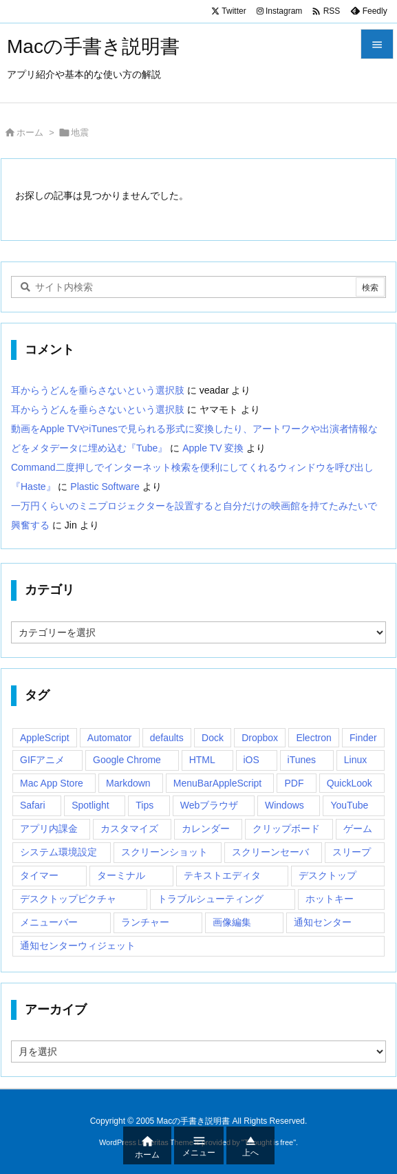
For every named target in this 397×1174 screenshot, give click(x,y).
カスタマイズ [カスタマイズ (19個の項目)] (129, 828)
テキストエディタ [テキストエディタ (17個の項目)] (222, 875)
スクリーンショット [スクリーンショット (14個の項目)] (164, 851)
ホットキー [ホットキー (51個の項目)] (329, 898)
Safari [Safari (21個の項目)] (32, 805)
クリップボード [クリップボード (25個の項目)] (286, 828)
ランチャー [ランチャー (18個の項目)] (145, 922)
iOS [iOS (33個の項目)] (251, 759)
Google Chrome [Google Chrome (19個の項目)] (127, 759)
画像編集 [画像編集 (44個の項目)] (232, 922)
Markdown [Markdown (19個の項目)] (128, 783)
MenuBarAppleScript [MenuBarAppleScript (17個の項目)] (217, 783)
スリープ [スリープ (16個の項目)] (351, 851)
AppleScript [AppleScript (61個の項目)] (44, 737)
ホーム (30, 132)
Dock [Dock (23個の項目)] (213, 737)
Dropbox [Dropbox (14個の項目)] (260, 737)
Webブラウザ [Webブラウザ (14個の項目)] (209, 805)
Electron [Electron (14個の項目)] (313, 737)
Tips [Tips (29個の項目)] (144, 805)
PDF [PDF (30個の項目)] (293, 783)
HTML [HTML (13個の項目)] (202, 759)
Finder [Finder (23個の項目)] (363, 737)
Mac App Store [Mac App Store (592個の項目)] (51, 783)
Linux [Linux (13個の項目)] (355, 759)
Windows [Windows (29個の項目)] (284, 805)
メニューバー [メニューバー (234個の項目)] (49, 922)
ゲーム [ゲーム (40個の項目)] (357, 828)
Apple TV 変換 (213, 447)
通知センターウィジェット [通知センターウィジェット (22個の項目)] (78, 945)
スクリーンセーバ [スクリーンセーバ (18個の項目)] (270, 851)
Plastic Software (104, 486)
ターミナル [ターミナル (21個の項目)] (121, 875)
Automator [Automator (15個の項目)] (109, 737)
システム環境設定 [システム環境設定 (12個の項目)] (58, 851)
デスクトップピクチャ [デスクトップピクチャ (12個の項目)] (68, 898)
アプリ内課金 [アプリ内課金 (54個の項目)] (49, 828)
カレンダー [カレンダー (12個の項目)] (206, 828)
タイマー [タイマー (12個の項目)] (39, 875)
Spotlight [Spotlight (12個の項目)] (90, 805)
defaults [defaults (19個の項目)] (167, 737)
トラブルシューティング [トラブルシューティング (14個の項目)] (211, 898)
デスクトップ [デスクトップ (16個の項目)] (327, 875)
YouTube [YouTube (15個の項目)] (349, 805)
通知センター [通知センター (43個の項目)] (323, 922)
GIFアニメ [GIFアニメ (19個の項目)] (42, 759)
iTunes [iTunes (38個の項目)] (302, 759)
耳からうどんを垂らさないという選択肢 (97, 390)
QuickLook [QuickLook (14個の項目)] (349, 783)
